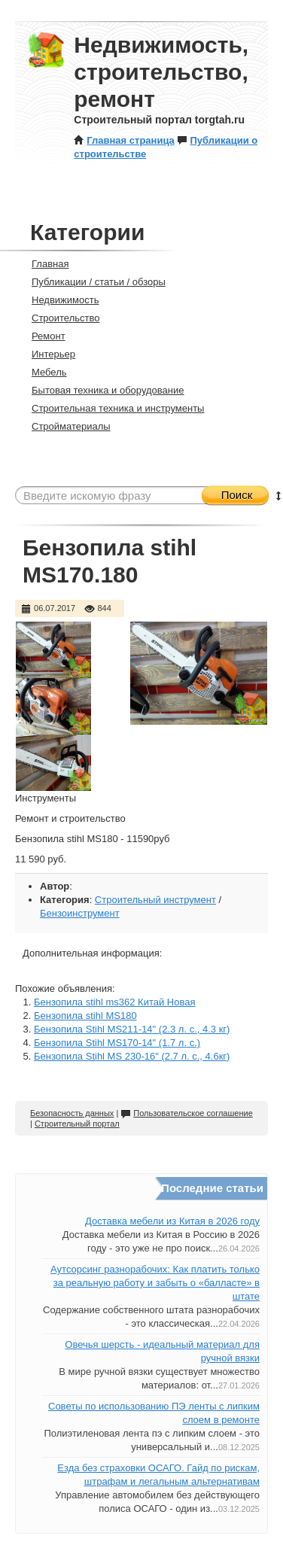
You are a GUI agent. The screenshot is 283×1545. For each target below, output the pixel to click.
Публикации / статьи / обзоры (92, 281)
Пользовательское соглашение (186, 1113)
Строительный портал (77, 1123)
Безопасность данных (72, 1113)
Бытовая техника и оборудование (101, 390)
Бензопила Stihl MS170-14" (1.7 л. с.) (117, 1042)
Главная (43, 263)
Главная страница (124, 140)
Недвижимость (59, 300)
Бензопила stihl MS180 (85, 1015)
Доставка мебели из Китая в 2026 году (172, 1221)
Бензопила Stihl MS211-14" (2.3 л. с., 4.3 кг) (132, 1029)
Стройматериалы (65, 426)
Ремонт (42, 336)
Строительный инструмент (155, 899)
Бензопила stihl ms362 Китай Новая (114, 1002)
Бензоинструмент (80, 913)
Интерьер (47, 354)
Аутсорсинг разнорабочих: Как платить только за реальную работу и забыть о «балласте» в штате (155, 1283)
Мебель (43, 372)
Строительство (59, 318)
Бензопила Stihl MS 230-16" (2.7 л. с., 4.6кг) (132, 1056)
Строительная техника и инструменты (111, 408)
